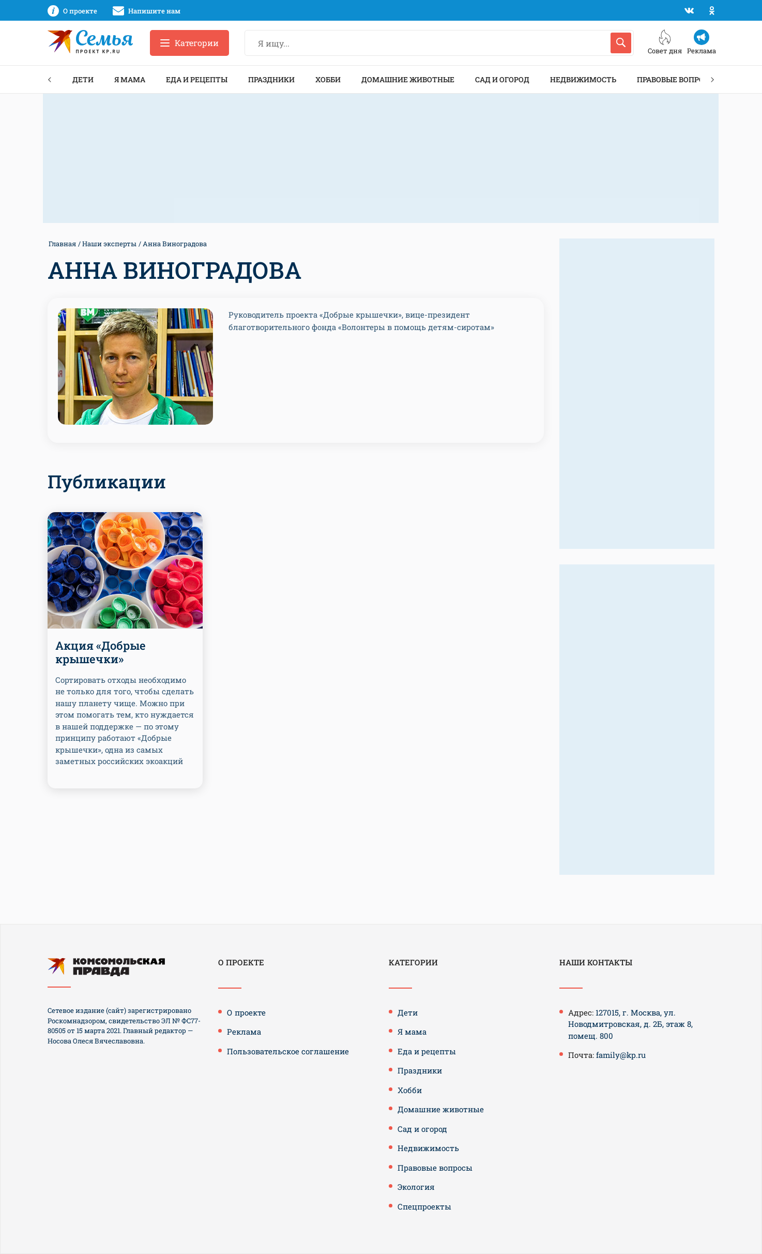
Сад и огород (502, 79)
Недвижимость (583, 79)
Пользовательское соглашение (288, 1051)
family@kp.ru (621, 1055)
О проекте (246, 1012)
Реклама (244, 1031)
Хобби (328, 79)
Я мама (129, 79)
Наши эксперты (109, 243)
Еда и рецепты (196, 79)
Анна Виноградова (175, 243)
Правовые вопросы (676, 79)
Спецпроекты (424, 1206)
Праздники (271, 79)
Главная (62, 243)
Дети (83, 79)
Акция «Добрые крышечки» (100, 652)
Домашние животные (407, 79)
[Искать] (621, 43)
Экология (416, 1187)
